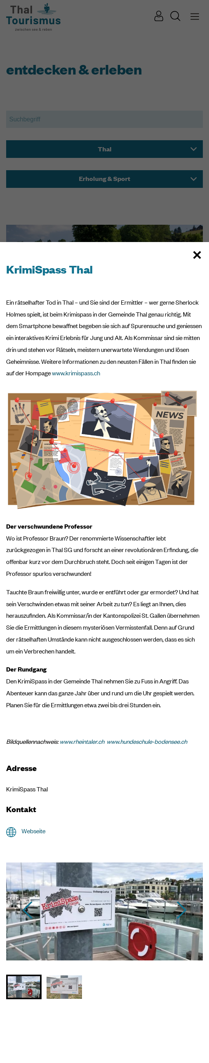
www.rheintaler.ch (82, 741)
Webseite (33, 831)
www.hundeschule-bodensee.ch (147, 741)
